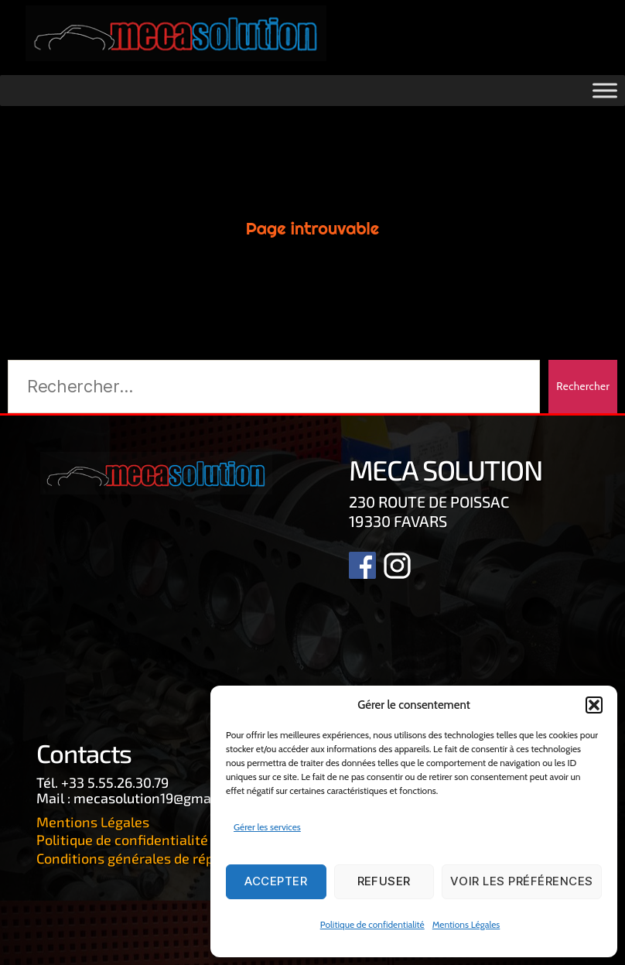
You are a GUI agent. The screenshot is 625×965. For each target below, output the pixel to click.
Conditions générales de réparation (148, 857)
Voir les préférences (521, 881)
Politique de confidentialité (372, 924)
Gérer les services (267, 827)
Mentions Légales (466, 924)
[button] (594, 705)
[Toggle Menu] (605, 91)
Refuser (384, 881)
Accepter (275, 881)
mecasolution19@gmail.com (161, 797)
